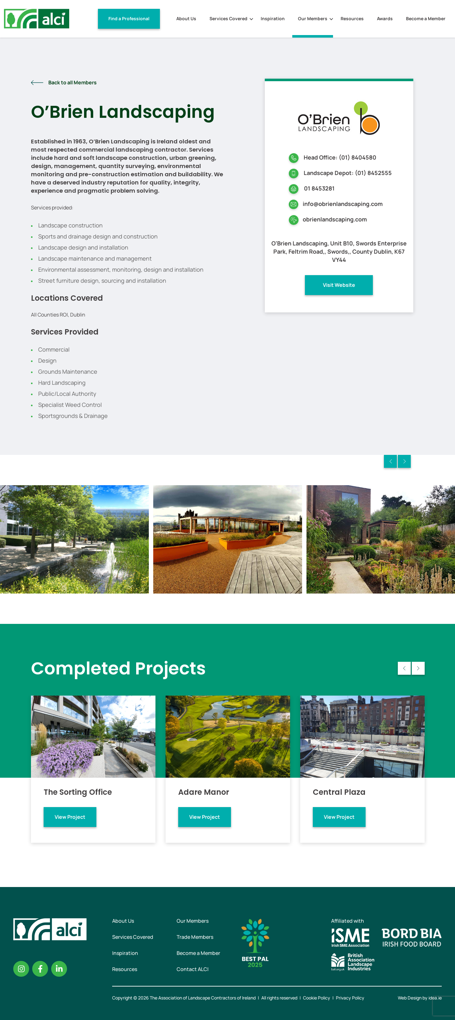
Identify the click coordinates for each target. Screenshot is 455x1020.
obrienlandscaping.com (335, 219)
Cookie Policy (316, 998)
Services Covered (228, 18)
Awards (385, 18)
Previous (390, 461)
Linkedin (59, 969)
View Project (70, 816)
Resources (352, 18)
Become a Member (426, 18)
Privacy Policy (350, 998)
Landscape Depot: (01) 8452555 (348, 173)
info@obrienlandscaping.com (343, 204)
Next (404, 461)
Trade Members (195, 936)
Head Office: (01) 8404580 (340, 157)
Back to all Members (72, 82)
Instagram (21, 969)
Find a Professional (128, 18)
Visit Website (339, 284)
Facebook (40, 969)
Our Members (312, 18)
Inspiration (273, 18)
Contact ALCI (193, 969)
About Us (186, 18)
